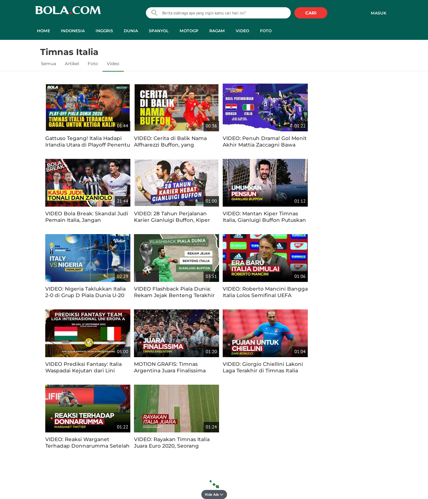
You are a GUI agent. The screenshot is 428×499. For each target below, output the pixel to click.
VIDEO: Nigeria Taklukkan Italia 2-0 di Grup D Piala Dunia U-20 (85, 292)
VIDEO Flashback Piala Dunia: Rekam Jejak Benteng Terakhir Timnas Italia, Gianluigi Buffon (174, 295)
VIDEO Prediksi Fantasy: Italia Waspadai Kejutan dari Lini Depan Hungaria (83, 370)
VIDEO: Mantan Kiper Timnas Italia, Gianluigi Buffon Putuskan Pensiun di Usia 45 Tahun (264, 220)
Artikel (72, 63)
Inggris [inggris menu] (104, 30)
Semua (48, 63)
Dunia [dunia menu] (131, 30)
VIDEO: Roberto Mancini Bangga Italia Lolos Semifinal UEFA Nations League (265, 295)
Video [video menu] (242, 30)
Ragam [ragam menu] (217, 30)
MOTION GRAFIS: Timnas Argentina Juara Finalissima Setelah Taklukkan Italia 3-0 (170, 370)
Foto (93, 63)
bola (68, 13)
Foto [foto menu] (266, 30)
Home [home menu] (43, 30)
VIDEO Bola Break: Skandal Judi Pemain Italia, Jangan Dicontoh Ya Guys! (86, 220)
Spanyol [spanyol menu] (159, 30)
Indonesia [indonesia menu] (73, 30)
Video (113, 63)
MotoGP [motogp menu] (189, 30)
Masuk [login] (378, 13)
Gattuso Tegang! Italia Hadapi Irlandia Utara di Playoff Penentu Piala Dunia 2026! (87, 145)
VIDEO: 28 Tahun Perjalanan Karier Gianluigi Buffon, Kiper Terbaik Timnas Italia (172, 220)
